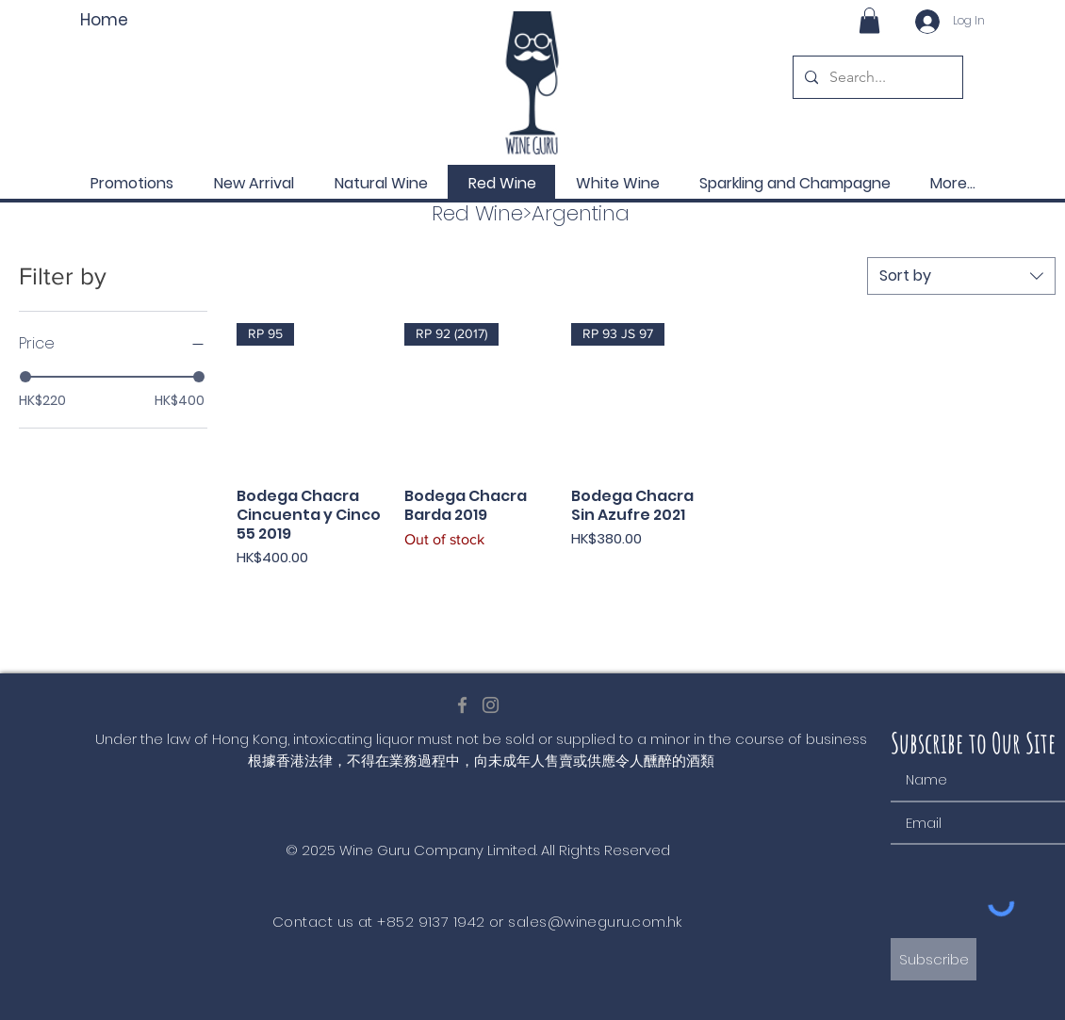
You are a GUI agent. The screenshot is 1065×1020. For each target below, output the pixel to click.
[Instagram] (490, 705)
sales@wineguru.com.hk (594, 921)
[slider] (25, 376)
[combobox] (961, 276)
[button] (869, 20)
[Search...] (876, 77)
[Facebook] (462, 705)
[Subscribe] (933, 959)
